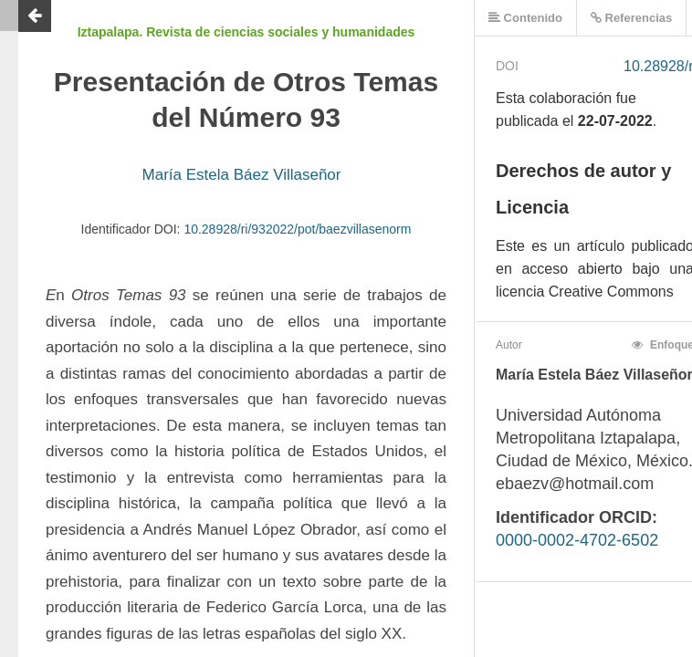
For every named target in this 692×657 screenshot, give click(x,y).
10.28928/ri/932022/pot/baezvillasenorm (297, 229)
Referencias (631, 18)
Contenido (525, 18)
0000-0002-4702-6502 (577, 540)
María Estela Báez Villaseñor (241, 174)
